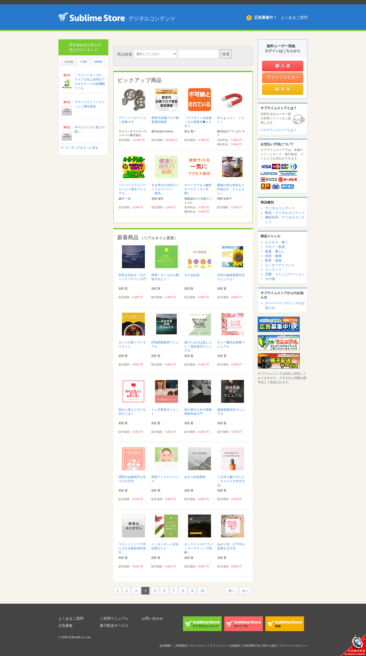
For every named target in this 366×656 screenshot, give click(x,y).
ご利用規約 (180, 645)
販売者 (283, 89)
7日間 (83, 61)
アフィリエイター (282, 77)
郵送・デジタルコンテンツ (285, 213)
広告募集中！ (265, 17)
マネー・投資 (275, 247)
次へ (245, 591)
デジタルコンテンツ (280, 208)
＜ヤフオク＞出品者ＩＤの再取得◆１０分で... (198, 122)
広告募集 (65, 625)
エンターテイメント (280, 265)
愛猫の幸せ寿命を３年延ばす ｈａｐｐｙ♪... (231, 189)
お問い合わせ (152, 618)
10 (202, 591)
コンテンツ (273, 269)
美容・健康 (273, 256)
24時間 (98, 61)
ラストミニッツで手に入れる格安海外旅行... (132, 548)
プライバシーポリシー (294, 645)
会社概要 (165, 645)
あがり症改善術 (195, 477)
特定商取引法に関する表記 (260, 645)
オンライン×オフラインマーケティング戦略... (199, 548)
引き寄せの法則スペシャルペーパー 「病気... (165, 189)
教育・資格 (273, 260)
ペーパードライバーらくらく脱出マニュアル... (132, 189)
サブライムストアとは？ (280, 130)
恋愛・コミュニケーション (285, 274)
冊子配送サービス (114, 625)
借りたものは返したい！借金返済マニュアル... (198, 346)
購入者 (283, 66)
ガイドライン (198, 645)
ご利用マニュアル (114, 618)
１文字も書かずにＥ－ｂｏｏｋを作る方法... (231, 481)
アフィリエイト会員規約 (225, 645)
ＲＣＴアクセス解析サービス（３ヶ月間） (198, 189)
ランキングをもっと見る (81, 147)
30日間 (69, 61)
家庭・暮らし (275, 251)
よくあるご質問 (294, 17)
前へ (231, 591)
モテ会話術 (192, 275)
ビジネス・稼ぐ (276, 242)
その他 (270, 279)
